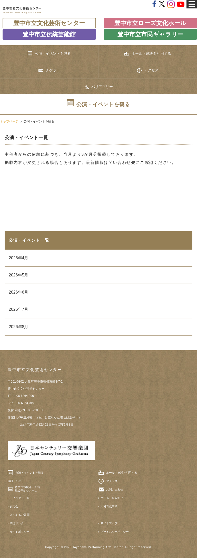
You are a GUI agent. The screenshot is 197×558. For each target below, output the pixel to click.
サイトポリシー (19, 531)
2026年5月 (18, 275)
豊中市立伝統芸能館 (49, 34)
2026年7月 (18, 309)
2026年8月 (18, 327)
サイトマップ (109, 523)
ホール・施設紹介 (112, 497)
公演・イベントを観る (49, 53)
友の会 (14, 506)
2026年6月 (18, 292)
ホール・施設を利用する (147, 53)
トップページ (9, 121)
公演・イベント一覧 (29, 240)
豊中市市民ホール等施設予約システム (27, 489)
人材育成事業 (109, 506)
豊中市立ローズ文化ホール (150, 23)
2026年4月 (18, 258)
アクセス (148, 70)
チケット (49, 70)
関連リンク (17, 523)
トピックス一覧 (19, 497)
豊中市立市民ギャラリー (150, 34)
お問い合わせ (114, 489)
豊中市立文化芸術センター (49, 23)
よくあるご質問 (19, 514)
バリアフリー (98, 87)
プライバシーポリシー (115, 531)
